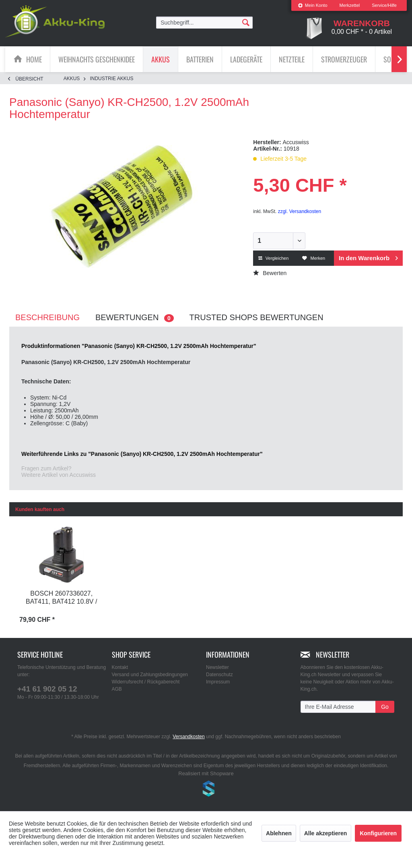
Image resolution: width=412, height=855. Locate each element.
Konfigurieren (378, 833)
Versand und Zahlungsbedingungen (150, 674)
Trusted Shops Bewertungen (256, 317)
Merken (313, 258)
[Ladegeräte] (246, 59)
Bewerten (269, 273)
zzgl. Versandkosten (299, 211)
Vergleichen (273, 258)
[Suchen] (245, 22)
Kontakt (120, 667)
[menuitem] (313, 5)
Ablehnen (279, 833)
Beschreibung (47, 317)
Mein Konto (313, 5)
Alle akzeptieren (325, 833)
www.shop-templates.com (206, 789)
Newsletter (217, 667)
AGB (117, 689)
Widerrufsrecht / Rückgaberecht (146, 682)
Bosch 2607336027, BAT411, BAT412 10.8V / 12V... (61, 598)
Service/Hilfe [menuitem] (384, 5)
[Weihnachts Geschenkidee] (96, 59)
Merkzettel (350, 5)
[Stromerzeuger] (344, 59)
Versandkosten (188, 736)
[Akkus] (160, 59)
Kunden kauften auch (39, 509)
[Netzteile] (292, 59)
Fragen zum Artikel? (46, 468)
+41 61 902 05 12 (47, 689)
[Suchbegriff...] (204, 23)
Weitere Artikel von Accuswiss (58, 475)
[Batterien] (200, 59)
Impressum (218, 682)
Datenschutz (219, 674)
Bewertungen (134, 317)
